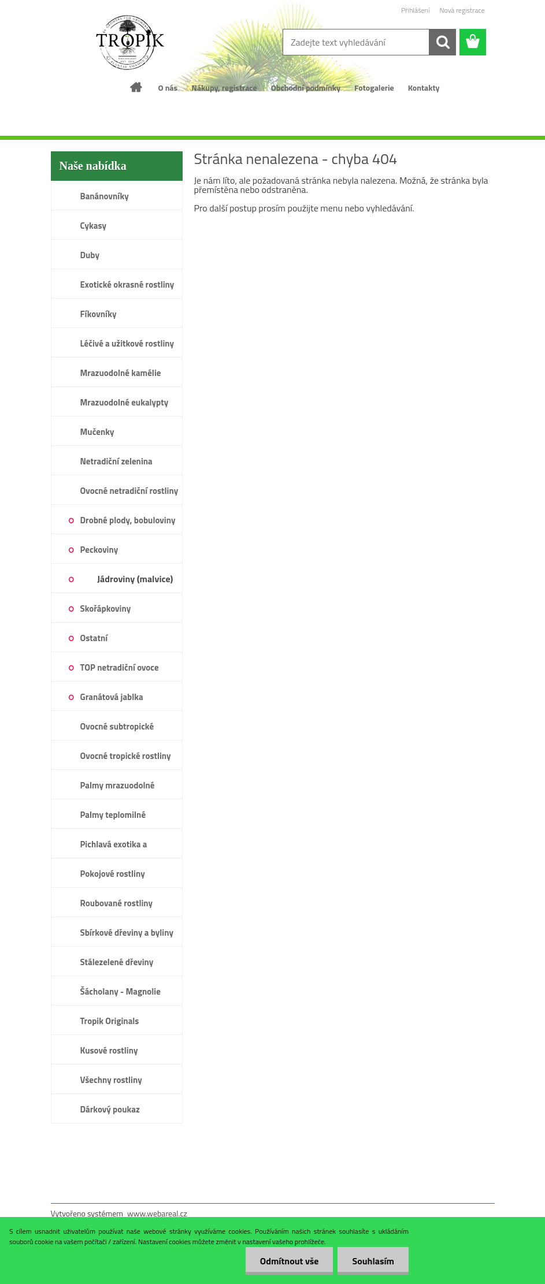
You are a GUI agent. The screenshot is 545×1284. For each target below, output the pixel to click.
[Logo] (130, 43)
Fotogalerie (374, 87)
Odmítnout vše (289, 1261)
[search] (442, 42)
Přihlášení (415, 10)
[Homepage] (136, 87)
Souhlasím (373, 1261)
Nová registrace (461, 10)
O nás (167, 87)
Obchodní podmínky (305, 87)
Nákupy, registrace (224, 87)
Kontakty (424, 87)
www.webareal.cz (157, 1213)
